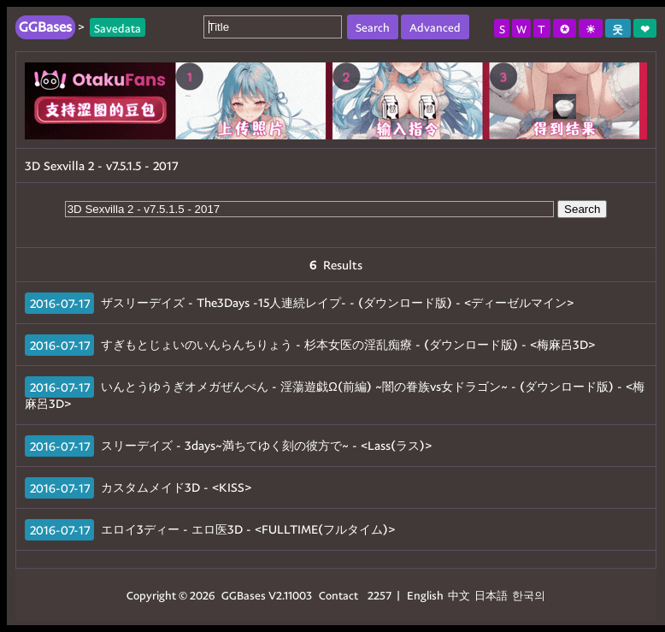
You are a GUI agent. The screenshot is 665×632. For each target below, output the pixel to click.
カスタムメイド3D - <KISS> (176, 487)
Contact (338, 595)
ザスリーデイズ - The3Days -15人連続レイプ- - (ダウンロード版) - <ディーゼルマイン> (337, 302)
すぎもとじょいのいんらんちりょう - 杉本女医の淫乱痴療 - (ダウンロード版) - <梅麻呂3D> (348, 344)
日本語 (491, 595)
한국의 (528, 595)
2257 (379, 595)
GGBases (243, 595)
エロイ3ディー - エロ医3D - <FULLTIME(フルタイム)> (248, 529)
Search (582, 209)
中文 (459, 595)
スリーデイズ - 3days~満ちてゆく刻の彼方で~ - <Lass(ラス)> (266, 445)
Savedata (117, 27)
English (425, 595)
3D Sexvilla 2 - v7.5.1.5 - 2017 (101, 165)
